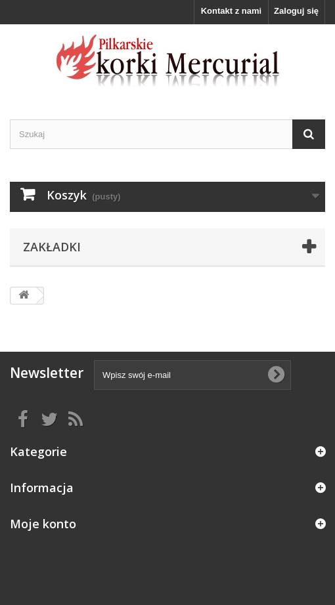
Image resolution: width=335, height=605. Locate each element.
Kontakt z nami (231, 11)
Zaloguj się (296, 11)
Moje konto (43, 524)
